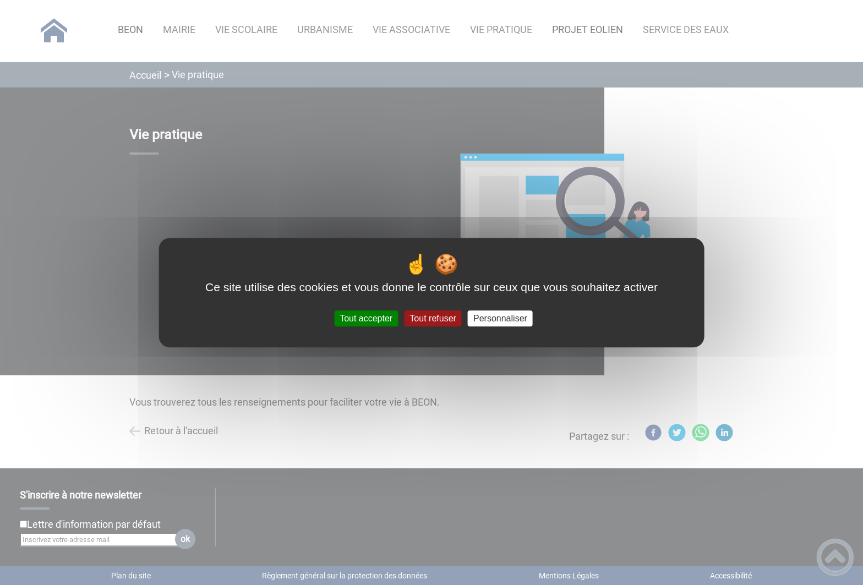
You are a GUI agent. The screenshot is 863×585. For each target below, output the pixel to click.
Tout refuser (432, 318)
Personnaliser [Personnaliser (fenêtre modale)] (500, 318)
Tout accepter (366, 318)
